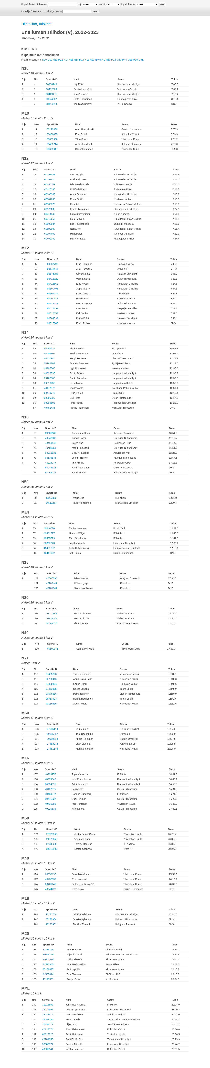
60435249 (49, 184)
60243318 (50, 467)
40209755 (50, 774)
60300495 (52, 288)
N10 (44, 59)
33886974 (47, 1044)
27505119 (52, 729)
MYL (141, 59)
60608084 (49, 223)
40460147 (50, 442)
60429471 (51, 94)
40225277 (50, 462)
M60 (108, 59)
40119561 (47, 979)
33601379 (47, 959)
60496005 (52, 134)
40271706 (51, 914)
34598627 (51, 623)
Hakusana (41, 4)
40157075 (50, 789)
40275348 (50, 779)
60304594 (52, 318)
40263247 (50, 472)
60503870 (49, 204)
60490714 (52, 144)
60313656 (49, 218)
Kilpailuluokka (128, 4)
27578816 (51, 693)
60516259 (52, 308)
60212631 (50, 452)
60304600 (49, 233)
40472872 (49, 388)
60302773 (49, 543)
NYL (102, 59)
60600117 (52, 298)
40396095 (49, 373)
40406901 (49, 353)
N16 (71, 59)
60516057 (52, 313)
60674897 (51, 99)
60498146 (51, 84)
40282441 (51, 583)
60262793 (52, 264)
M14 (81, 59)
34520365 (47, 964)
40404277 (50, 793)
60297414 (49, 179)
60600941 (52, 648)
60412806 (51, 89)
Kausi (102, 4)
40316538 (50, 808)
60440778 (49, 392)
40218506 (51, 618)
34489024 (51, 683)
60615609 (52, 323)
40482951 (50, 447)
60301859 (49, 199)
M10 (49, 59)
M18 (130, 59)
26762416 (51, 679)
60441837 (50, 798)
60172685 (49, 209)
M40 (124, 59)
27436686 (51, 843)
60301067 (50, 433)
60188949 (49, 194)
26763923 (51, 698)
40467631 (49, 348)
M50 (119, 59)
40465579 (49, 538)
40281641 (51, 588)
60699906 (52, 139)
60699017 (52, 149)
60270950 (52, 129)
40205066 (49, 368)
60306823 (49, 397)
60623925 (47, 1034)
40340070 (49, 528)
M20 (135, 59)
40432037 (50, 879)
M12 (60, 59)
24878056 (51, 839)
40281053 (47, 1039)
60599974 (52, 293)
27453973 (52, 743)
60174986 (52, 273)
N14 (66, 59)
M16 (113, 59)
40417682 (49, 553)
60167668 (49, 378)
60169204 (49, 363)
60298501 (49, 402)
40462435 (49, 407)
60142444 (52, 268)
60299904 (51, 919)
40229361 (51, 924)
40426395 (49, 189)
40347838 (50, 438)
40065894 (51, 578)
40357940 (49, 358)
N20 (92, 59)
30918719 (52, 738)
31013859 (47, 1004)
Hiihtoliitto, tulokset (36, 24)
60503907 (49, 228)
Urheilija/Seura (54, 11)
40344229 (50, 889)
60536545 (50, 457)
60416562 (52, 283)
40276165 (47, 949)
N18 (87, 59)
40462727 (49, 533)
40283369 (51, 497)
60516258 (49, 383)
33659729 (47, 954)
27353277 (47, 1024)
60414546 (49, 214)
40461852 (49, 548)
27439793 (51, 674)
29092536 (47, 1019)
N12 (55, 59)
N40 (97, 59)
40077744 (51, 613)
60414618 (51, 103)
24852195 (50, 874)
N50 (76, 59)
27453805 (51, 688)
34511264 (51, 502)
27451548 (52, 748)
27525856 (51, 834)
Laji (79, 4)
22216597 (47, 1009)
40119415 (51, 703)
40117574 (47, 1029)
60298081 (49, 174)
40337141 (47, 1049)
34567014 (47, 974)
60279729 (52, 303)
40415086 (50, 803)
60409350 (49, 238)
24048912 (47, 1014)
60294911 (50, 784)
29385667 (52, 733)
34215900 (51, 848)
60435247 (50, 884)
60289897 (47, 969)
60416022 (52, 278)
